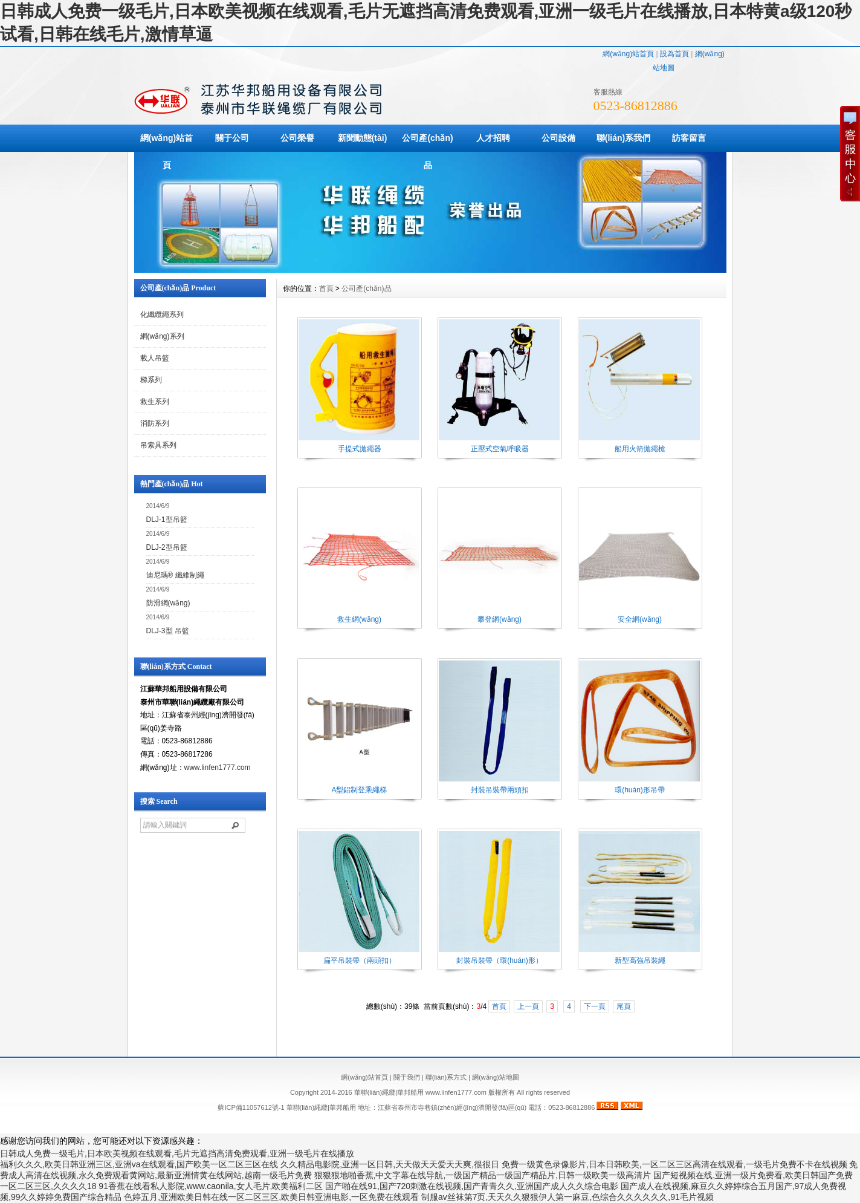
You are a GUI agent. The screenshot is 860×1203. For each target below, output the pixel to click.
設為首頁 (674, 54)
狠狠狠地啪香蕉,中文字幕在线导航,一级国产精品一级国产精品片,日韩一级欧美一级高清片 (482, 1175)
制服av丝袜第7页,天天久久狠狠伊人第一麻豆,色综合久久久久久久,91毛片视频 (567, 1197)
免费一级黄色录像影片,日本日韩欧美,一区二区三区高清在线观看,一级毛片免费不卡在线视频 (674, 1164)
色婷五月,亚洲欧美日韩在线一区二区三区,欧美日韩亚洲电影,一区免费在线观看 (271, 1197)
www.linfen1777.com (217, 767)
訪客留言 (689, 138)
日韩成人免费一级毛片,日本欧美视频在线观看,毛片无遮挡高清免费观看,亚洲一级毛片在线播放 (177, 1153)
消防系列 (154, 423)
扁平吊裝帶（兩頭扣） (359, 960)
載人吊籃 (154, 358)
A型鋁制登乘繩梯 (359, 790)
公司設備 (558, 138)
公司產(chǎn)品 (427, 151)
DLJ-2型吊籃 (166, 547)
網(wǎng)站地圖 (495, 1077)
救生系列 (154, 401)
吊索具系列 (158, 445)
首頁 (326, 288)
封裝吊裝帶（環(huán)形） (499, 960)
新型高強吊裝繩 (640, 960)
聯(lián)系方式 (446, 1077)
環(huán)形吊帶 (640, 790)
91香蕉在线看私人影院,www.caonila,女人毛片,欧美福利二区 (211, 1186)
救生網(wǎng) (359, 619)
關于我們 (406, 1077)
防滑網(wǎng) (168, 603)
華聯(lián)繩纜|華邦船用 (321, 1107)
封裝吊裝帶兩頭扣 (500, 790)
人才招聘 (493, 138)
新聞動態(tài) (362, 138)
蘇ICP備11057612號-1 (251, 1107)
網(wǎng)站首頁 (628, 54)
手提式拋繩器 (359, 449)
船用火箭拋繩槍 (640, 449)
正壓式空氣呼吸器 (500, 449)
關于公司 (232, 138)
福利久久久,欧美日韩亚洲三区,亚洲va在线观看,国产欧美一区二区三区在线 (139, 1164)
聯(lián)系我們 (623, 138)
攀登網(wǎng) (499, 619)
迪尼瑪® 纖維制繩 (175, 575)
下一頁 (595, 1006)
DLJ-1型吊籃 (166, 519)
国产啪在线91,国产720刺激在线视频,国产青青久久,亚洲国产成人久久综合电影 (471, 1186)
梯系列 (151, 380)
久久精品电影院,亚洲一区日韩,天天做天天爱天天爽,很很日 (389, 1164)
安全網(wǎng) (640, 619)
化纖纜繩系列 (162, 314)
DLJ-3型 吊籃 (167, 631)
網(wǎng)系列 (162, 336)
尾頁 (623, 1006)
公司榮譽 (297, 138)
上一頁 (528, 1006)
